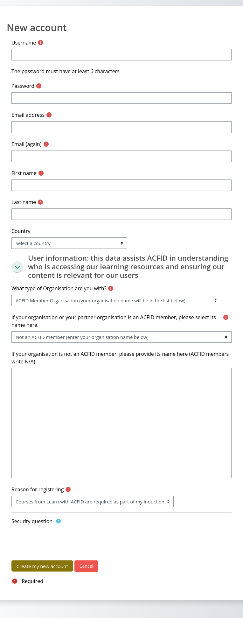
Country (21, 231)
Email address (28, 114)
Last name (23, 202)
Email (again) (26, 144)
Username (23, 42)
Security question (31, 521)
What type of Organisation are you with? (58, 288)
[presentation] (59, 540)
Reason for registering (37, 489)
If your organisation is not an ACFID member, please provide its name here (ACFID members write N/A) (120, 357)
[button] (17, 267)
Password (22, 85)
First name (24, 173)
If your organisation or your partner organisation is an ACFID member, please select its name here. (113, 321)
